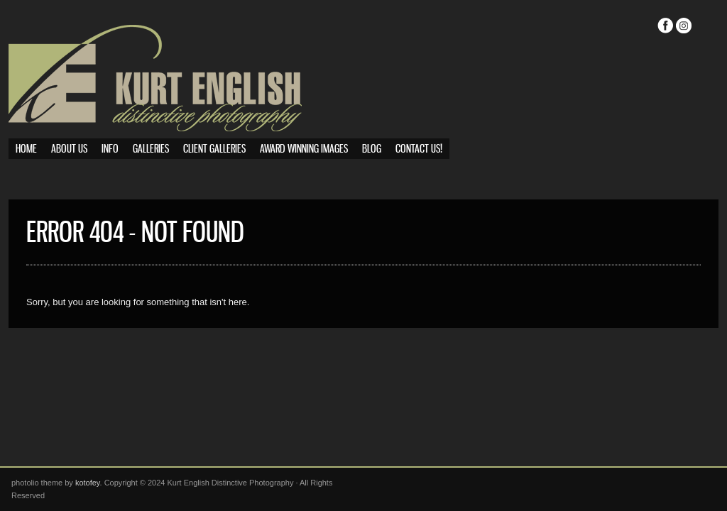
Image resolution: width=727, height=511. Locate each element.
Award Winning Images (304, 149)
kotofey (87, 482)
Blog (371, 149)
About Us (69, 149)
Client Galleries (214, 149)
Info (110, 149)
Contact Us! (418, 149)
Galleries (151, 149)
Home (26, 149)
